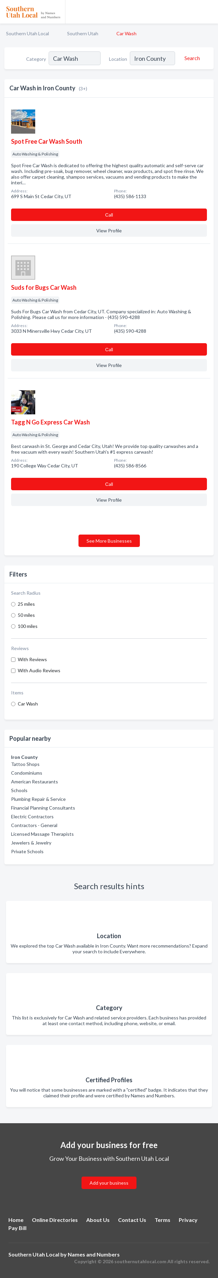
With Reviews (32, 659)
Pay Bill (17, 1228)
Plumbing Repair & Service (38, 799)
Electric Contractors (32, 816)
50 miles (26, 615)
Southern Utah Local (27, 33)
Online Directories (55, 1220)
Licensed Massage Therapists (42, 834)
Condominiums (26, 773)
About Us (98, 1220)
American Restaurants (34, 781)
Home (15, 1220)
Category (36, 59)
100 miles (28, 626)
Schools (19, 790)
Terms (162, 1220)
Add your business (109, 1183)
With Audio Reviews (39, 670)
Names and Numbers (94, 1254)
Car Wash (28, 703)
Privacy (188, 1220)
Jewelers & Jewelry (31, 843)
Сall (109, 215)
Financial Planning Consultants (43, 808)
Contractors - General (34, 825)
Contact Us (132, 1220)
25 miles (26, 604)
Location (118, 59)
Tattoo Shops (25, 764)
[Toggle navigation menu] (209, 11)
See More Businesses (109, 541)
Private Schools (27, 851)
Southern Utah (82, 33)
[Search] (191, 58)
